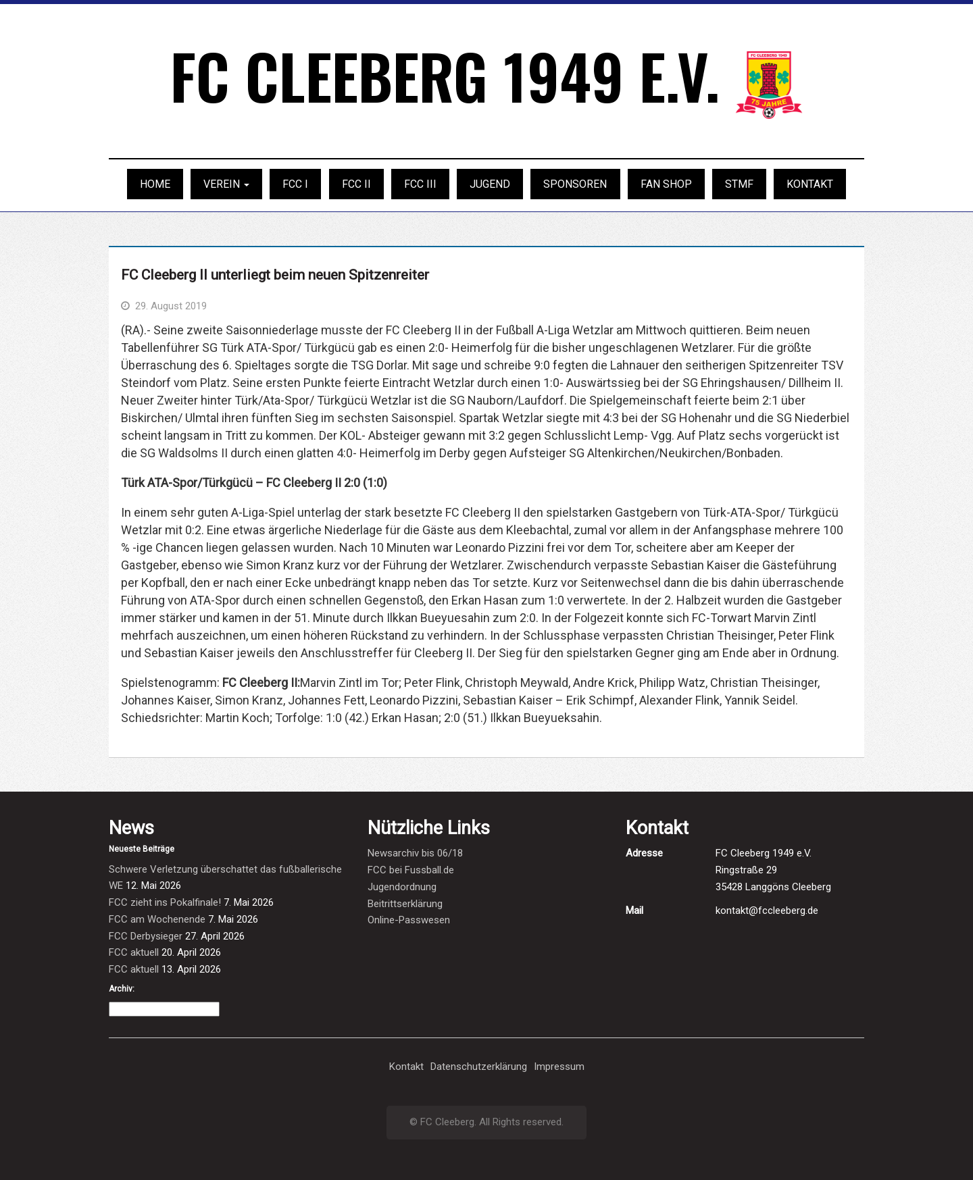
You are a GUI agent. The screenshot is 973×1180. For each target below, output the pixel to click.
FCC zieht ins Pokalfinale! (165, 902)
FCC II (356, 184)
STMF (739, 184)
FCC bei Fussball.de (411, 870)
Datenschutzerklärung (478, 1066)
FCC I (295, 184)
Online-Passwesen (409, 920)
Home (155, 184)
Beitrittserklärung (405, 904)
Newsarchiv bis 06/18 (415, 853)
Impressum (559, 1066)
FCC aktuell (134, 952)
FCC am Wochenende (157, 919)
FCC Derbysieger (145, 936)
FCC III (420, 184)
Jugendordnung (402, 887)
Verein (226, 184)
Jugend (490, 184)
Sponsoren (575, 184)
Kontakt (810, 184)
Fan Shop (666, 184)
